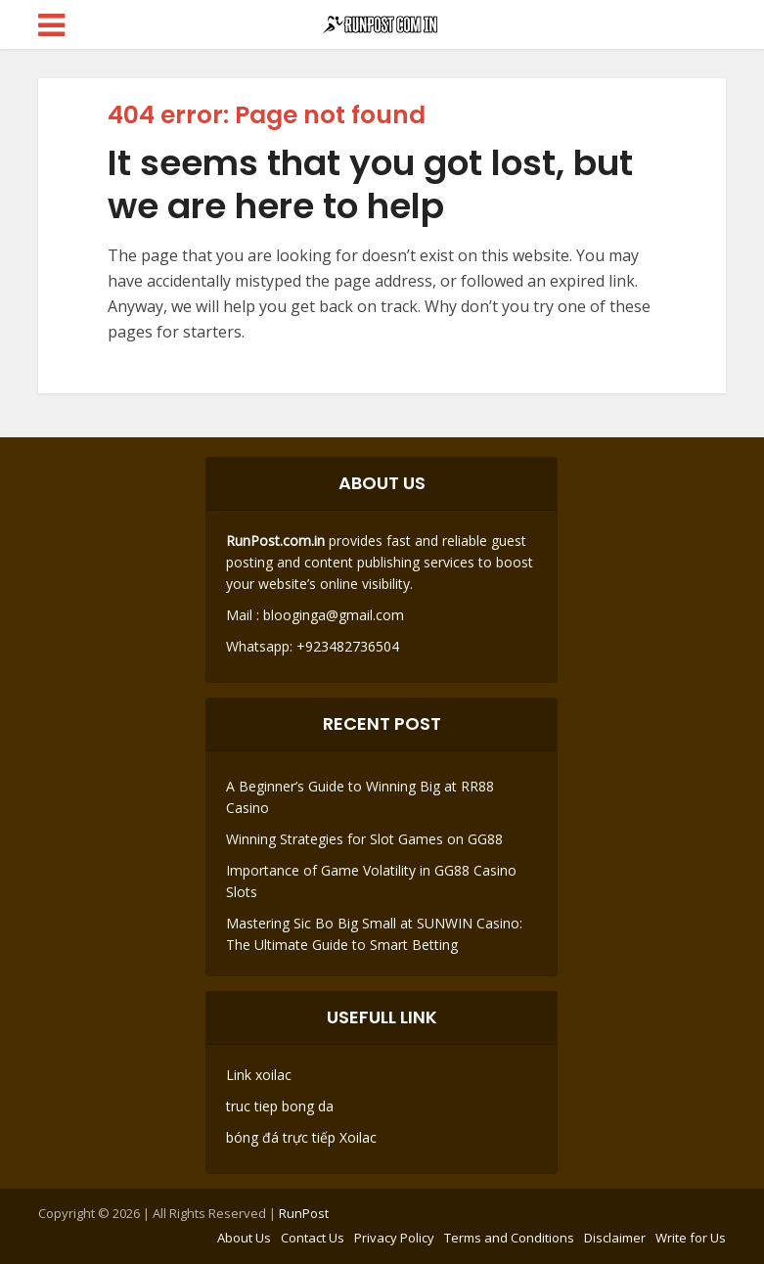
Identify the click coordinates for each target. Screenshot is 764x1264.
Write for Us (690, 1237)
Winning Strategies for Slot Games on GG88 (364, 839)
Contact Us (312, 1237)
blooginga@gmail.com (333, 615)
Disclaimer (615, 1237)
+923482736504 (345, 646)
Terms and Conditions (509, 1237)
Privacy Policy (394, 1237)
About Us (244, 1237)
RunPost (304, 1213)
